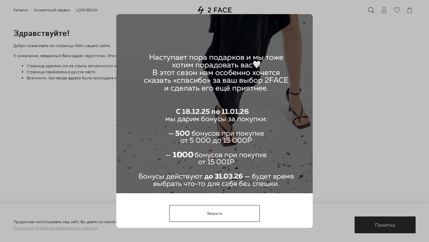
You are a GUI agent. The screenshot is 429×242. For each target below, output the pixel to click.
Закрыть (214, 213)
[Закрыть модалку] (304, 23)
